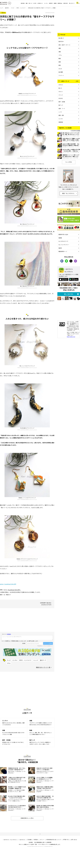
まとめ (60, 68)
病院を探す (65, 3)
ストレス (61, 95)
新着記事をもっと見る (27, 818)
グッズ (12, 8)
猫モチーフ (43, 660)
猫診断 (60, 248)
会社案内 (31, 842)
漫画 (60, 51)
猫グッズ (61, 105)
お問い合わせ (74, 839)
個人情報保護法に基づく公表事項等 (42, 842)
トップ (1, 8)
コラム (8, 663)
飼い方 (60, 88)
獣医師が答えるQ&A (63, 234)
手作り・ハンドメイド (21, 8)
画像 (60, 62)
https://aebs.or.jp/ (71, 336)
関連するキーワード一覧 (43, 667)
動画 (60, 58)
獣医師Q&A (60, 3)
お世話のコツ (40, 3)
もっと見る (69, 162)
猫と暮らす (61, 38)
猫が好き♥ (61, 41)
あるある (61, 98)
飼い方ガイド (72, 3)
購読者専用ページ (63, 251)
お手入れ (61, 84)
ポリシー (42, 839)
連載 (26, 3)
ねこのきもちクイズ (63, 241)
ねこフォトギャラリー (64, 244)
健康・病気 (61, 115)
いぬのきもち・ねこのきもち (10, 839)
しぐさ (60, 112)
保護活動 (61, 122)
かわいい (61, 91)
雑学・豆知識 (62, 101)
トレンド (35, 660)
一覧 (77, 81)
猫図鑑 (55, 3)
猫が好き (7, 8)
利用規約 (36, 839)
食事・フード (62, 108)
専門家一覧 (66, 839)
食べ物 (35, 3)
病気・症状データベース (64, 45)
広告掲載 (29, 839)
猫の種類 (61, 72)
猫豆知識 (22, 3)
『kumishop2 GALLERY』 (14, 590)
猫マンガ (30, 3)
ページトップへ (40, 834)
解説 (60, 65)
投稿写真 (51, 3)
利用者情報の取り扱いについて (53, 839)
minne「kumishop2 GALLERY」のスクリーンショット (27, 95)
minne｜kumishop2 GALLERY (8, 584)
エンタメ (46, 3)
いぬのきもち (22, 839)
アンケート (61, 75)
